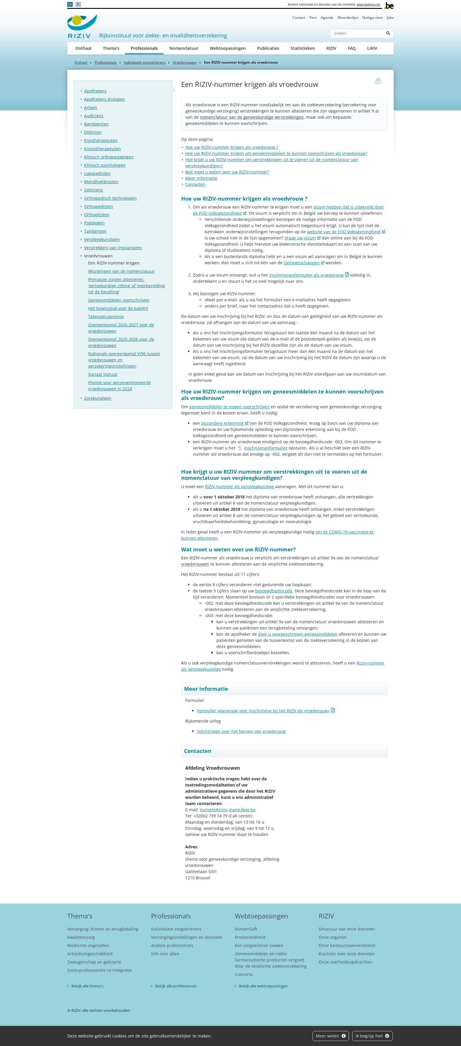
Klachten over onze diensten (347, 953)
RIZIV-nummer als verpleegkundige (239, 486)
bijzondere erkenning (222, 423)
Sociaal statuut (102, 374)
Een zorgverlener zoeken (259, 945)
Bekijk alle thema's (87, 986)
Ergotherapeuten (101, 140)
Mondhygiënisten (101, 181)
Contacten (195, 184)
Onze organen (333, 937)
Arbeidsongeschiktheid (90, 953)
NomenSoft (246, 929)
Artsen (90, 107)
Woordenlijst (348, 17)
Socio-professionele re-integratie (99, 970)
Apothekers (95, 91)
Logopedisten (97, 173)
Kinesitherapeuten (102, 148)
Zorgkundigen (97, 398)
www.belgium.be (368, 4)
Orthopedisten (98, 206)
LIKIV (372, 48)
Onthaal (83, 48)
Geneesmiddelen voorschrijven (118, 300)
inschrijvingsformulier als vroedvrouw (306, 275)
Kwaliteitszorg (81, 937)
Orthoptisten (96, 214)
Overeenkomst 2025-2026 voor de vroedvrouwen (121, 342)
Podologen (94, 223)
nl (70, 4)
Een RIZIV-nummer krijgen (114, 263)
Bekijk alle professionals (175, 986)
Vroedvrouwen (185, 62)
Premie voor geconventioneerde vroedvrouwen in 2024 (119, 385)
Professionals (147, 48)
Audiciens (93, 115)
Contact (299, 17)
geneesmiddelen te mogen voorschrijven (229, 406)
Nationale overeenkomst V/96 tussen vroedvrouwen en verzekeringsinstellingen (124, 360)
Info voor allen (165, 953)
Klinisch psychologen (105, 165)
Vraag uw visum (300, 238)
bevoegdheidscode (273, 591)
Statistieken (303, 48)
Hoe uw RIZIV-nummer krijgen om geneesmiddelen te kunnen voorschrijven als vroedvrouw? (276, 153)
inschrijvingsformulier (263, 448)
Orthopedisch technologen (110, 198)
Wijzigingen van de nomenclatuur (121, 271)
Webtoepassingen (228, 48)
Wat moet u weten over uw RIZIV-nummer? (227, 172)
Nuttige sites (372, 17)
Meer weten (331, 1036)
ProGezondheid (250, 937)
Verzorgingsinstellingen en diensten (186, 937)
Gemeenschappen (302, 262)
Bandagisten (96, 124)
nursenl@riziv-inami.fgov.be (227, 809)
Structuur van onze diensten (347, 929)
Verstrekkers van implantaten (113, 247)
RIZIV (331, 48)
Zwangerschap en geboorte (94, 962)
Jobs (390, 17)
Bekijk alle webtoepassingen (263, 986)
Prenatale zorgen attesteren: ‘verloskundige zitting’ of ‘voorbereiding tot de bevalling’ (126, 286)
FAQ (352, 48)
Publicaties (268, 48)
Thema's (111, 48)
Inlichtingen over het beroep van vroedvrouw (241, 731)
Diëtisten (93, 132)
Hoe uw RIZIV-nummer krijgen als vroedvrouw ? (231, 147)
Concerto (244, 974)
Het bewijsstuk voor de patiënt (118, 308)
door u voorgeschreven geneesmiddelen (298, 634)
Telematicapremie (106, 316)
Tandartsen (95, 231)
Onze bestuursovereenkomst (347, 945)
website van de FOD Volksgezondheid (343, 231)
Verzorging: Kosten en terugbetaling (102, 929)
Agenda (327, 17)
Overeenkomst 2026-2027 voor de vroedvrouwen (121, 328)
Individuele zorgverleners (145, 62)
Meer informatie (201, 178)
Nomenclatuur (183, 48)
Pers (313, 17)
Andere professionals (172, 945)
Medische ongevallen (88, 945)
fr (78, 4)
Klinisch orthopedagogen (108, 157)
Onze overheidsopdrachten (346, 962)
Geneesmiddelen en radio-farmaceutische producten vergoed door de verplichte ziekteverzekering (271, 960)
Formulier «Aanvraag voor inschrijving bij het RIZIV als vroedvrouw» (263, 710)
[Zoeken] (356, 33)
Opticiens (93, 190)
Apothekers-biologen (104, 99)
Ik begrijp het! (373, 1036)
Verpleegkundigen (102, 239)
